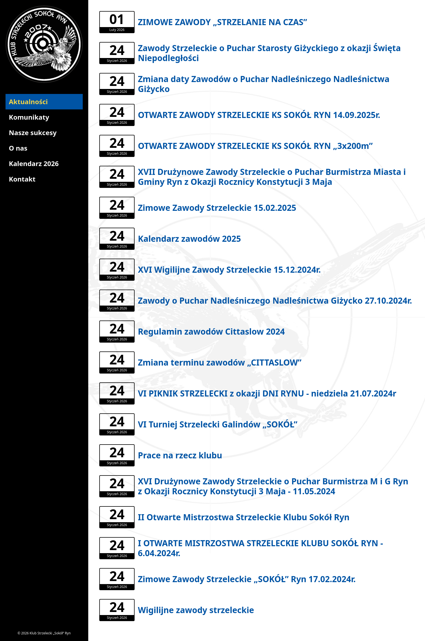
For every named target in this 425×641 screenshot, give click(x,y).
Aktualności (28, 101)
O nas (18, 148)
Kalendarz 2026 (34, 163)
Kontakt (22, 178)
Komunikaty (29, 117)
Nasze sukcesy (33, 132)
